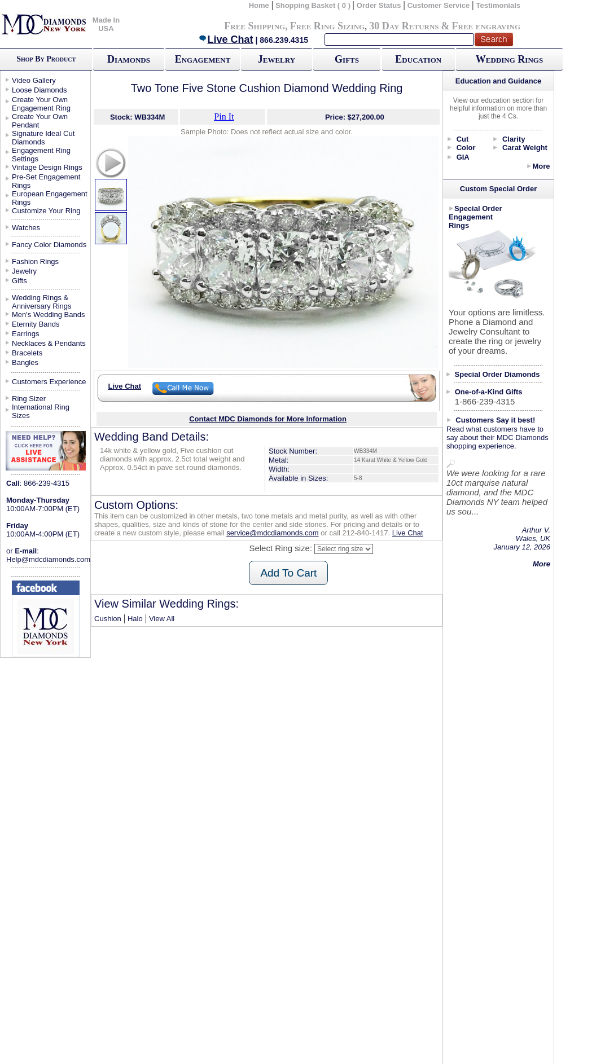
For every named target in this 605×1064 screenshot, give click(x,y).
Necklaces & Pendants (49, 343)
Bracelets (27, 353)
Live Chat (225, 39)
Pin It (224, 116)
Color (466, 147)
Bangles (25, 362)
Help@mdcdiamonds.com (48, 559)
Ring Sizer (29, 398)
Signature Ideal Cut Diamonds (43, 137)
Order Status (379, 5)
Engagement (203, 59)
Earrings (25, 333)
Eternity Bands (36, 324)
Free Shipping (254, 26)
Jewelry (276, 59)
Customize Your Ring (46, 210)
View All (161, 618)
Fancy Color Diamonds (49, 244)
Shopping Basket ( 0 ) (314, 5)
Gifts (347, 59)
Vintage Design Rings (47, 167)
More (541, 166)
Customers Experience (49, 381)
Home (259, 5)
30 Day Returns (404, 26)
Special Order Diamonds (497, 374)
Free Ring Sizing (327, 26)
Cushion (107, 618)
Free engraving (486, 26)
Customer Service (438, 5)
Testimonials (498, 5)
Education (418, 59)
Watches (26, 227)
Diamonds (128, 59)
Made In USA (106, 24)
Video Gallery (34, 80)
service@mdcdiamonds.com (272, 533)
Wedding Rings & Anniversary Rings (42, 301)
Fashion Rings (35, 261)
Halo (135, 618)
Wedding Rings (509, 59)
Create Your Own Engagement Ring (41, 103)
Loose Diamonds (39, 90)
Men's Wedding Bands (48, 314)
